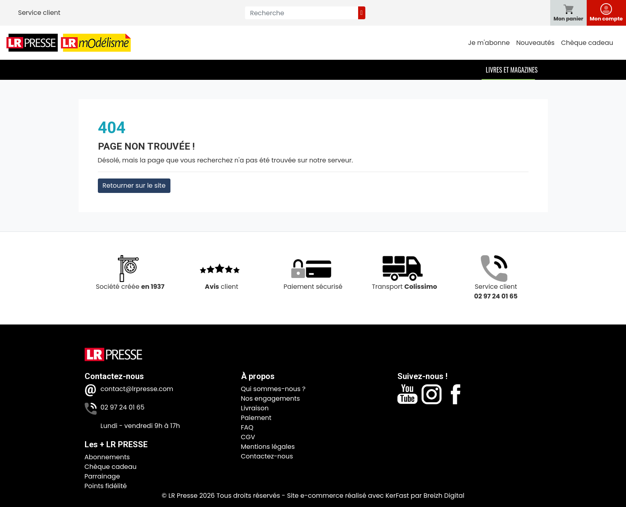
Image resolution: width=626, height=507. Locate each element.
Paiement (256, 417)
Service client (39, 12)
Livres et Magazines (511, 70)
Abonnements (107, 457)
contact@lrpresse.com (137, 388)
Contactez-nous (267, 456)
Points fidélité (106, 486)
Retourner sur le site (134, 185)
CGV (248, 437)
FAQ (247, 427)
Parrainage (102, 476)
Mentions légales (268, 446)
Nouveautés (535, 42)
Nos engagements (270, 398)
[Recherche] (301, 12)
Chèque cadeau (587, 42)
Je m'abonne (489, 42)
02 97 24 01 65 (123, 407)
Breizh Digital (443, 495)
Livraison (255, 408)
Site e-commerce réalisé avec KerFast (348, 495)
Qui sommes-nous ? (273, 388)
